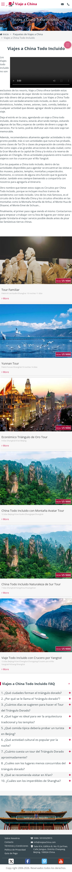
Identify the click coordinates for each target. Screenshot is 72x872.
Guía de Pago (11, 853)
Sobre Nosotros (12, 838)
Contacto (9, 842)
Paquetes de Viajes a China (27, 34)
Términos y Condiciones (16, 845)
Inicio (4, 34)
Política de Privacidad (15, 849)
